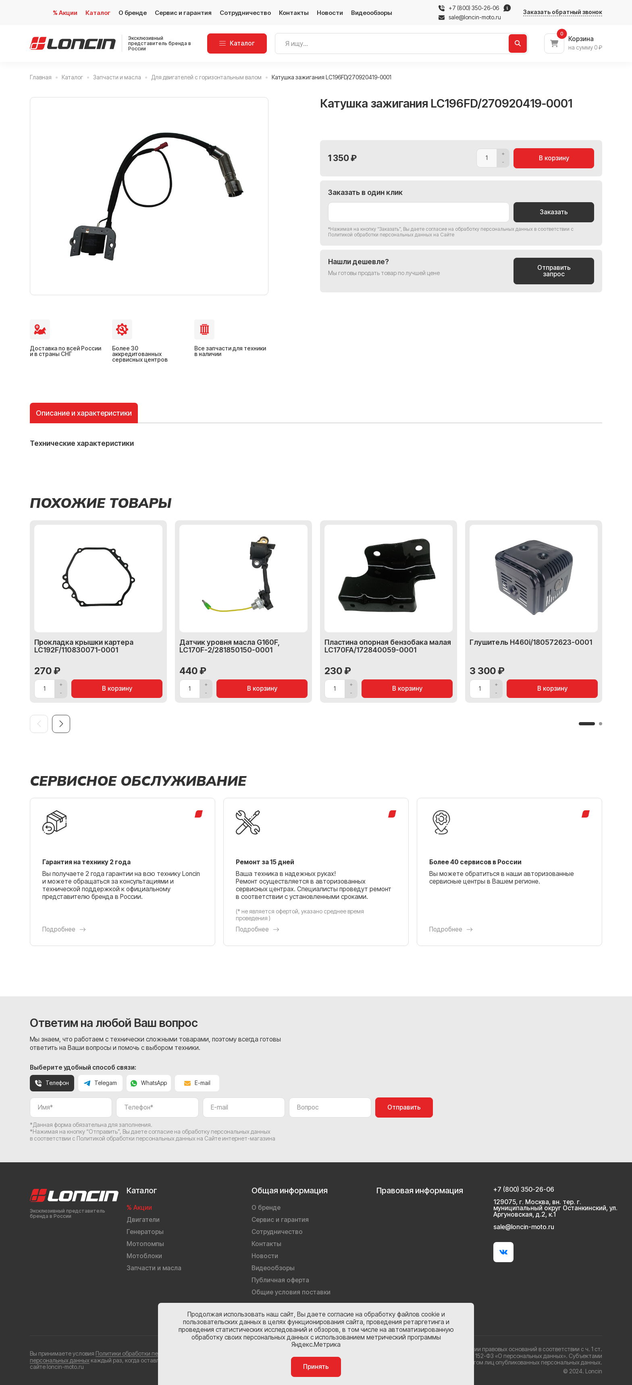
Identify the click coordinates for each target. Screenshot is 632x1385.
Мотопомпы (145, 1244)
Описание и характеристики (84, 413)
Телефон (52, 1082)
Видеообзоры (371, 13)
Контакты (294, 13)
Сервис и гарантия (183, 13)
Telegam (100, 1082)
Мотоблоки (144, 1256)
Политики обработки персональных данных (153, 1353)
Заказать (554, 212)
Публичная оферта (280, 1280)
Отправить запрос (554, 271)
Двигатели (143, 1220)
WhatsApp (149, 1082)
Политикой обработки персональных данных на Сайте (391, 235)
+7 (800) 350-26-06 (474, 8)
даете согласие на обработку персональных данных (472, 229)
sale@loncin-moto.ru (470, 17)
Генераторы (145, 1232)
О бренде (132, 13)
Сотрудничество (245, 13)
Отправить (404, 1107)
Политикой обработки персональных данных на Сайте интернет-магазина (176, 1138)
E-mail (197, 1082)
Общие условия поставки (291, 1292)
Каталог (97, 13)
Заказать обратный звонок (562, 12)
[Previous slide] (39, 724)
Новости (330, 13)
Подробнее (64, 929)
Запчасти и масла (154, 1268)
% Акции (65, 13)
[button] (587, 723)
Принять (316, 1367)
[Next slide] (61, 724)
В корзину (554, 158)
